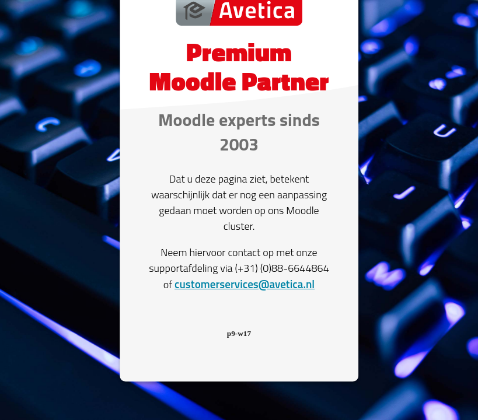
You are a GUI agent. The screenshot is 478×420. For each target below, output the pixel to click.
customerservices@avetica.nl (245, 283)
